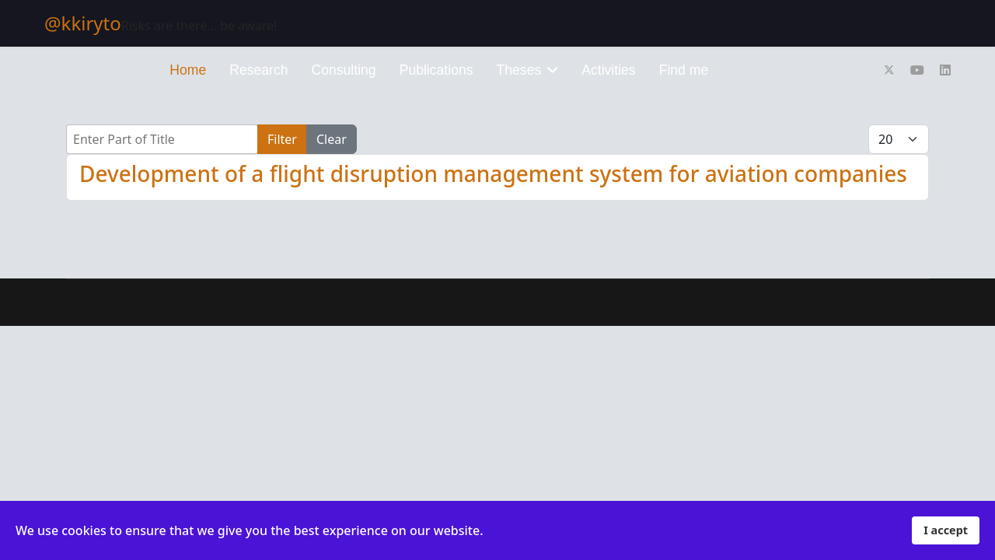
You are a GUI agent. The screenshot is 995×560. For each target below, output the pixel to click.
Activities (608, 70)
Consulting (344, 70)
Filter (282, 139)
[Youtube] (917, 70)
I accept (945, 530)
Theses (519, 70)
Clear (331, 139)
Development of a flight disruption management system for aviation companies (493, 173)
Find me (684, 70)
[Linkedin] (945, 70)
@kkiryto (82, 23)
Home (187, 70)
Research (258, 70)
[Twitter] (889, 70)
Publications (436, 70)
